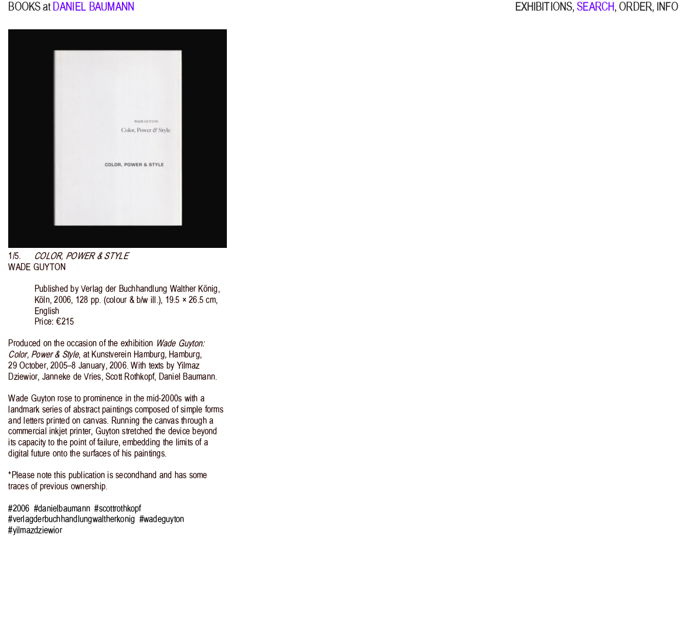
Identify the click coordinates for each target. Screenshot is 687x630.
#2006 (18, 508)
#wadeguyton (162, 519)
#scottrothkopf (117, 508)
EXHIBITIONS (543, 14)
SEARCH (595, 14)
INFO (667, 14)
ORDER (635, 14)
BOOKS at (29, 14)
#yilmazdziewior (35, 530)
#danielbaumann (62, 508)
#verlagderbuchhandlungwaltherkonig (71, 519)
